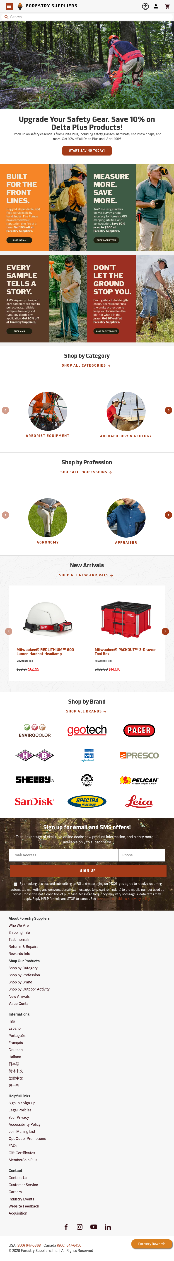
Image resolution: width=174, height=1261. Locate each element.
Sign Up (88, 871)
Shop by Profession (24, 975)
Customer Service (23, 1185)
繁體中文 (16, 1078)
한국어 (14, 1085)
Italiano (15, 1057)
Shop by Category (23, 968)
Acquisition (18, 1213)
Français (16, 1043)
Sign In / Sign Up (22, 1103)
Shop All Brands (86, 712)
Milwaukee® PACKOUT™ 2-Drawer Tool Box (125, 652)
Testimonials (19, 939)
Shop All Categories (86, 366)
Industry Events (21, 1199)
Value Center (19, 1003)
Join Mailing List (22, 1131)
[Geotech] (87, 730)
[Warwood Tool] (87, 780)
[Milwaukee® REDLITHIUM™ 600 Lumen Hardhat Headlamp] (48, 633)
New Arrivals (19, 996)
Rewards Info (19, 954)
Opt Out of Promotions (27, 1138)
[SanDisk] (35, 801)
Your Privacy (19, 1117)
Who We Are (19, 925)
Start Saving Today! (87, 150)
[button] (3, 410)
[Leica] (139, 801)
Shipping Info (19, 932)
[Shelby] (35, 780)
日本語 (14, 1064)
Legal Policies (20, 1110)
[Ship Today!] (43, 207)
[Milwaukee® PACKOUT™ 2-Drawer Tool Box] (126, 633)
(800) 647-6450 (69, 1245)
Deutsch (16, 1050)
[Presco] (139, 755)
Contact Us (18, 1178)
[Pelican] (139, 780)
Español (15, 1028)
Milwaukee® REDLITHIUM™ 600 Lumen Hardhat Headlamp (45, 652)
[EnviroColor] (35, 730)
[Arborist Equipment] (48, 417)
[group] (48, 417)
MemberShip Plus (23, 1160)
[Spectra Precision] (87, 801)
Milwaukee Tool (25, 660)
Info (12, 1021)
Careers (15, 1192)
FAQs (13, 1146)
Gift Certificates (22, 1153)
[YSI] (87, 755)
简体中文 (16, 1071)
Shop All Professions (86, 472)
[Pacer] (139, 730)
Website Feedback (24, 1206)
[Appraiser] (126, 522)
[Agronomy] (48, 522)
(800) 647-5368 (29, 1245)
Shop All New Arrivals (86, 575)
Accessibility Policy (25, 1124)
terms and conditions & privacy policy (123, 899)
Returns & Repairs (23, 946)
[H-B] (35, 755)
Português (17, 1036)
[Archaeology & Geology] (126, 417)
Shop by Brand (20, 982)
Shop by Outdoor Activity (29, 989)
